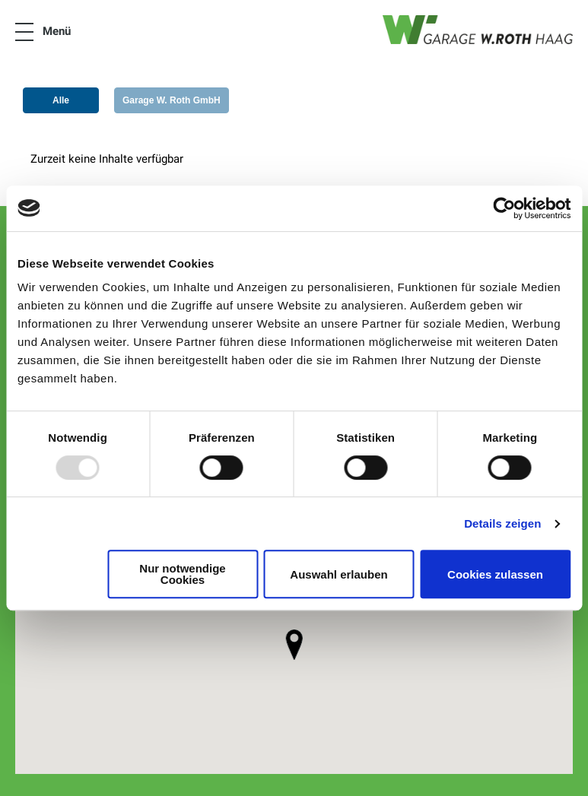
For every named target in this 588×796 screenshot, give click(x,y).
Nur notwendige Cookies (182, 574)
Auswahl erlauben (338, 574)
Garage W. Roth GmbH (171, 100)
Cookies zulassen (495, 574)
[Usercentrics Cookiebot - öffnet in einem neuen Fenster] (504, 208)
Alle (60, 100)
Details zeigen (502, 523)
